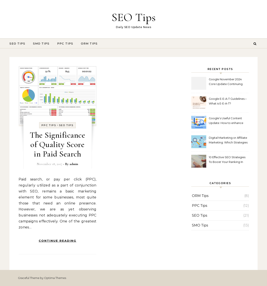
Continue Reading (57, 240)
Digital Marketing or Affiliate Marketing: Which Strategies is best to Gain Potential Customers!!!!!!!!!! (228, 140)
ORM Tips (89, 43)
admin (74, 164)
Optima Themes (55, 278)
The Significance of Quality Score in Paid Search (57, 144)
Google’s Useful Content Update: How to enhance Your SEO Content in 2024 (226, 121)
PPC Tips (65, 43)
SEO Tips (133, 17)
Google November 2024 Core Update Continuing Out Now (226, 82)
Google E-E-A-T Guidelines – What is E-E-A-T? (228, 101)
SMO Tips (41, 43)
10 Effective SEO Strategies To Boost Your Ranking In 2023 (227, 160)
